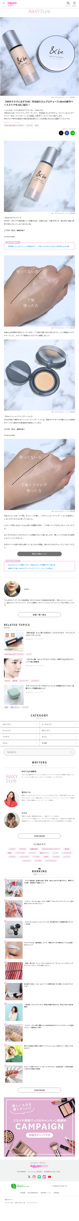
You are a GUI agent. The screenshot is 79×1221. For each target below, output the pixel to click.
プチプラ (12, 857)
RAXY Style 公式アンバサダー (14, 125)
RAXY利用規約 (21, 1171)
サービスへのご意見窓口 (35, 1171)
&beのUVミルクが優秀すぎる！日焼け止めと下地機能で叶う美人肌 (31, 565)
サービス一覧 (9, 1202)
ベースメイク (16, 122)
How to (7, 681)
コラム (4, 743)
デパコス (56, 857)
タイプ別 (38, 861)
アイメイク (6, 730)
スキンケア (6, 724)
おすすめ (22, 849)
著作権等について (46, 1192)
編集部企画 (34, 849)
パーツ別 (36, 857)
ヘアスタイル (67, 853)
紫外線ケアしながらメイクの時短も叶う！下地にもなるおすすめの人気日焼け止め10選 (38, 246)
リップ (29, 654)
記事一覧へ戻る (39, 614)
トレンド (32, 853)
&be (36, 125)
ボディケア (46, 730)
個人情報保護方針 (33, 1192)
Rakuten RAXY (13, 4)
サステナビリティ (32, 1202)
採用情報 (56, 1192)
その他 (44, 743)
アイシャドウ (20, 853)
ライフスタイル (50, 861)
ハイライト (35, 681)
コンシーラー (24, 681)
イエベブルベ (24, 857)
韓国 (6, 707)
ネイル (44, 737)
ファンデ (29, 125)
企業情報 (22, 1192)
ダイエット (27, 861)
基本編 (15, 681)
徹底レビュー (15, 707)
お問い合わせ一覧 (20, 1202)
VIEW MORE (39, 836)
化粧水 (46, 857)
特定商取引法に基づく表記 (52, 1171)
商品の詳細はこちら (39, 554)
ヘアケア (5, 737)
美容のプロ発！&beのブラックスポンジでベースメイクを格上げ (30, 568)
